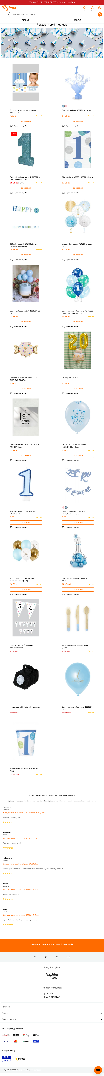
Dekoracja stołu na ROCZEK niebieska (77, 110)
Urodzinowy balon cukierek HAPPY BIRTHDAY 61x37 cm (24, 380)
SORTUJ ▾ (78, 20)
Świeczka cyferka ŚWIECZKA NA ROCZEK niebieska (23, 514)
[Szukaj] (53, 14)
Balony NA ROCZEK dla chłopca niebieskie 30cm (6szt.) (75, 447)
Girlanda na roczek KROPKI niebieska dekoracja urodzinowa (25, 245)
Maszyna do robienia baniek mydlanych (25, 710)
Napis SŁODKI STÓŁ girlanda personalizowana (22, 649)
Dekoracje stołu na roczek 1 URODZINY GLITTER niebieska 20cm (26, 178)
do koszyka (78, 121)
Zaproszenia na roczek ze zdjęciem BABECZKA (20, 867)
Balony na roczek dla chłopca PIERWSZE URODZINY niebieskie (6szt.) (78, 313)
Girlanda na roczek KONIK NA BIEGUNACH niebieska (74, 514)
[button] (84, 8)
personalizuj (26, 121)
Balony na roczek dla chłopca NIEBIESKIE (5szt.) (74, 711)
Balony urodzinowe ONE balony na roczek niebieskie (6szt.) (24, 581)
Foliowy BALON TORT (71, 379)
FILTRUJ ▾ (26, 20)
